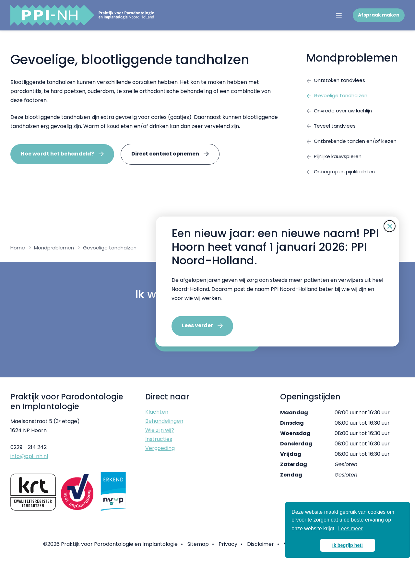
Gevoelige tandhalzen (338, 96)
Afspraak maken (378, 15)
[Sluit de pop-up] (319, 226)
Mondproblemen (352, 57)
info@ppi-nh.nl (29, 461)
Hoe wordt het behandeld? (57, 153)
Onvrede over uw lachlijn (341, 112)
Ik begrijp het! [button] (347, 545)
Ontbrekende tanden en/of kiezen (353, 144)
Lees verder (127, 325)
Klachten (156, 416)
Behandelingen (164, 425)
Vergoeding (160, 452)
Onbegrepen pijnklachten (343, 175)
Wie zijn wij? (159, 434)
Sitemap (198, 548)
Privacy (228, 548)
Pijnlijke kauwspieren (335, 160)
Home (17, 252)
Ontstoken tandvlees (337, 80)
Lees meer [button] (350, 528)
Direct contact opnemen (165, 153)
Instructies (158, 443)
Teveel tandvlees (332, 128)
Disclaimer (260, 548)
